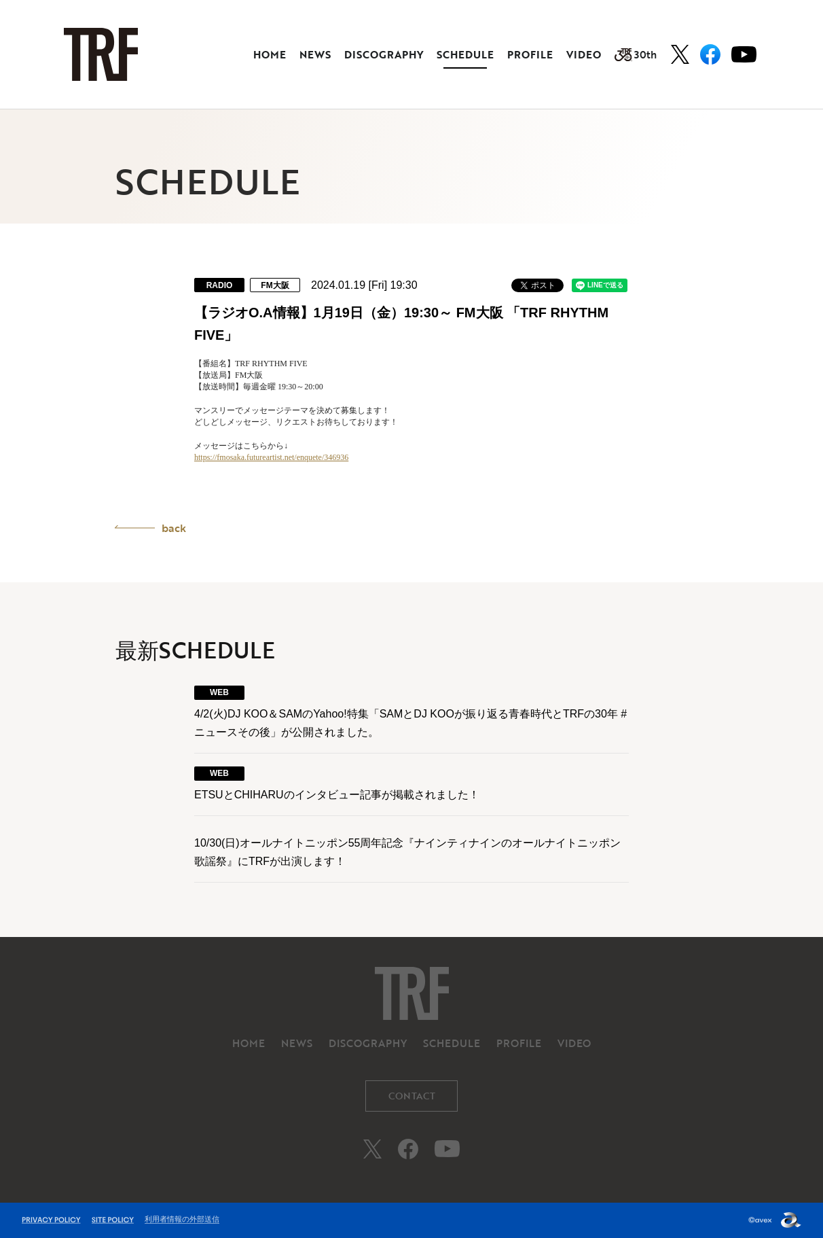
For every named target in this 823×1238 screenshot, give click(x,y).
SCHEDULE (465, 54)
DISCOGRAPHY (383, 54)
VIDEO (583, 54)
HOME (269, 54)
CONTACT (411, 1096)
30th (636, 54)
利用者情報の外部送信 (182, 1219)
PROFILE (530, 54)
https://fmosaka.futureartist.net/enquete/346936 (271, 457)
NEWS (315, 54)
